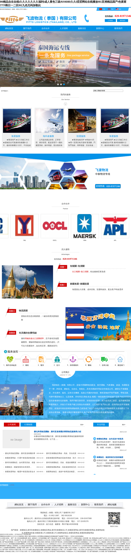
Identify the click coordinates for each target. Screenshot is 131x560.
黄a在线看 (47, 549)
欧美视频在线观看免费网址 (17, 544)
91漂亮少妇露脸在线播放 (54, 546)
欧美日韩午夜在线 (56, 542)
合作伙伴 (46, 28)
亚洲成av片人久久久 (56, 544)
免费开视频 (47, 547)
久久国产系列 (4, 549)
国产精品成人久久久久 (42, 544)
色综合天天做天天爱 (15, 549)
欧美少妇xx (55, 547)
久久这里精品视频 (109, 544)
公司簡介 (65, 372)
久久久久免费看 (120, 544)
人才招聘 (64, 28)
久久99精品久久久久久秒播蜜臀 (72, 540)
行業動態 (28, 424)
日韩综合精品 (78, 538)
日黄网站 (100, 544)
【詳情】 (117, 448)
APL (116, 240)
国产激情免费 (94, 551)
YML (25, 240)
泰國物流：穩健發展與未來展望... (18, 467)
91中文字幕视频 (68, 544)
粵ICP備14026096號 (70, 524)
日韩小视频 (30, 542)
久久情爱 (101, 551)
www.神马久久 (76, 546)
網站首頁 (9, 28)
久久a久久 (101, 540)
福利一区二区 (30, 547)
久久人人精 (93, 544)
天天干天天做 (20, 551)
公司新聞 (12, 424)
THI (110, 9)
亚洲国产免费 (21, 547)
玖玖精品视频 (30, 544)
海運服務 (47, 136)
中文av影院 (45, 551)
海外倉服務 (80, 136)
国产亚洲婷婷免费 (110, 551)
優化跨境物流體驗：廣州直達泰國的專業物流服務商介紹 (57, 432)
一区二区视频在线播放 (108, 547)
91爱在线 (48, 542)
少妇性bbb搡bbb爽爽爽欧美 (71, 542)
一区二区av (81, 549)
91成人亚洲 (61, 538)
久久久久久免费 (27, 549)
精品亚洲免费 (39, 547)
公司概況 (110, 20)
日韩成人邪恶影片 (56, 540)
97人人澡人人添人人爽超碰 (98, 542)
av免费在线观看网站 (10, 547)
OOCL (55, 240)
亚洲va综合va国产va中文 (99, 538)
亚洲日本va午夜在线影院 (112, 540)
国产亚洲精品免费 (117, 549)
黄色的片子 (69, 538)
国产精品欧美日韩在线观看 (81, 544)
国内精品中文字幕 (57, 549)
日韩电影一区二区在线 (122, 547)
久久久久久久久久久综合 (115, 538)
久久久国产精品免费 (20, 542)
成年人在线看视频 (118, 546)
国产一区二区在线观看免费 (19, 538)
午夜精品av (69, 551)
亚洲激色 (15, 546)
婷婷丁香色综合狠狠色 (94, 547)
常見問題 (101, 424)
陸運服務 (15, 136)
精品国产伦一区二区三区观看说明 (24, 540)
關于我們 (27, 28)
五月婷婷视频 (43, 538)
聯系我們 (122, 20)
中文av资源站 (73, 547)
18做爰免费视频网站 (39, 546)
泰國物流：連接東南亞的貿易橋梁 (110, 458)
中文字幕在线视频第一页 (81, 551)
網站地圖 (112, 504)
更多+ (82, 424)
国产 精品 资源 (39, 542)
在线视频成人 (85, 542)
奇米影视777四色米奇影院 (57, 551)
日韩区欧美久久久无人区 (43, 540)
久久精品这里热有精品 (26, 546)
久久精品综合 (82, 547)
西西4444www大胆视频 (90, 540)
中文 (102, 9)
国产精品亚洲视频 (7, 542)
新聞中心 (100, 28)
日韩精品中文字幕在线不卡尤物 (102, 546)
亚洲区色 (126, 538)
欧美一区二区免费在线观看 (33, 551)
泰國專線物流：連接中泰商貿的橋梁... (61, 472)
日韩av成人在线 (10, 551)
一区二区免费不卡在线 (70, 549)
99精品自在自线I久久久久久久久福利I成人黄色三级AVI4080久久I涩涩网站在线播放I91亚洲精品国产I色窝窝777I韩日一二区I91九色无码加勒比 (42, 536)
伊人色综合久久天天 (91, 549)
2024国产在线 (67, 546)
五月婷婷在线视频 (87, 546)
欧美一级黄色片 (33, 538)
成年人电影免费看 (38, 549)
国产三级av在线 (52, 538)
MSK (85, 240)
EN (118, 9)
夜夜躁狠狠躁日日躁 (105, 549)
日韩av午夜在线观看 (113, 542)
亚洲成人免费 (64, 547)
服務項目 (82, 28)
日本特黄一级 (87, 538)
